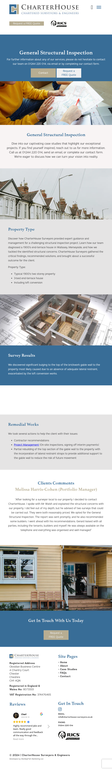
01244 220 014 (37, 64)
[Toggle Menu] (99, 7)
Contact (43, 73)
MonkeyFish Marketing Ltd (32, 759)
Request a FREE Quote (26, 23)
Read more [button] (18, 739)
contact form (91, 64)
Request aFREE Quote (69, 73)
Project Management (26, 445)
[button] (48, 727)
